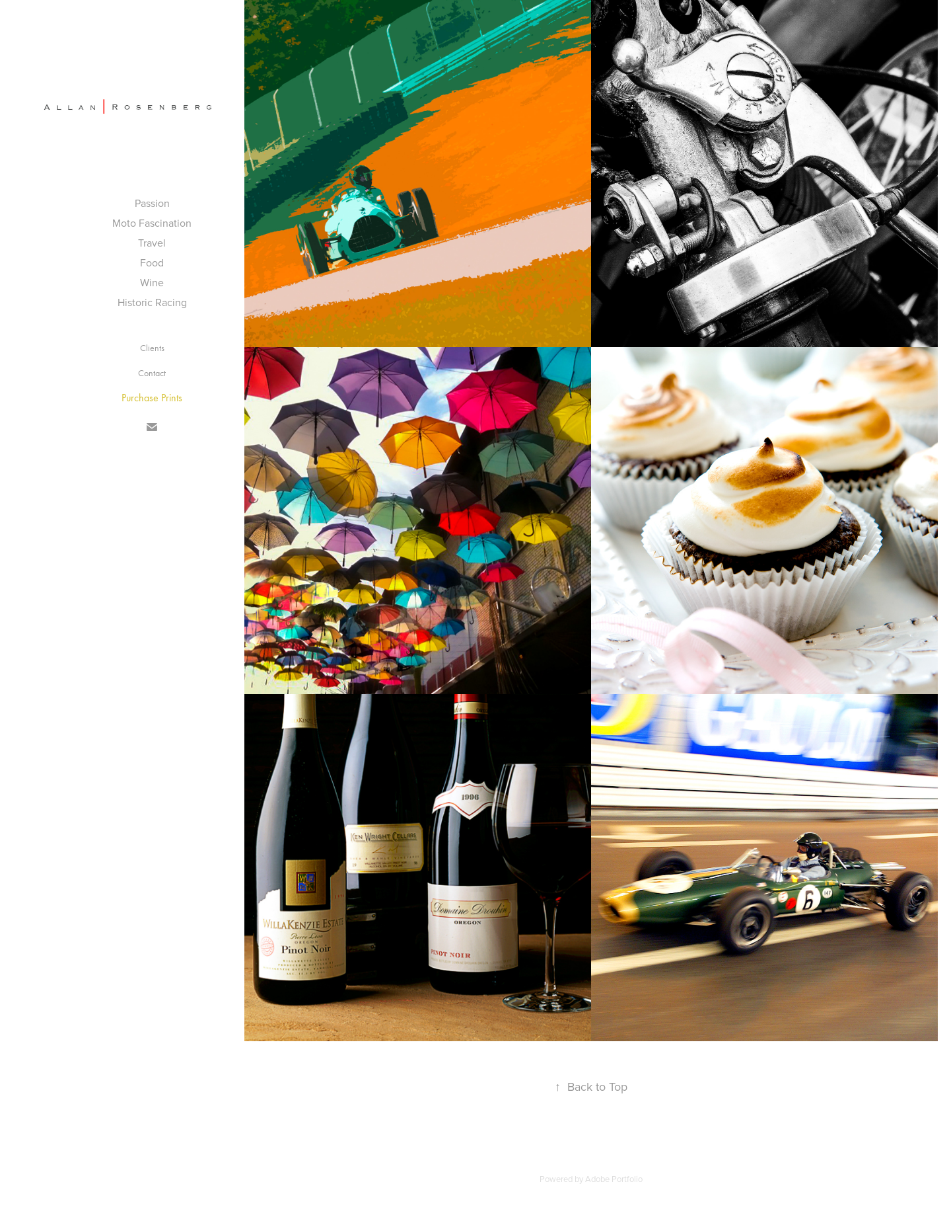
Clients (152, 348)
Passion (152, 203)
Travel (152, 242)
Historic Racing (152, 302)
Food (152, 262)
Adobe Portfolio (614, 1179)
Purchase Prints (152, 397)
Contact (152, 373)
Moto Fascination (152, 223)
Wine (152, 282)
